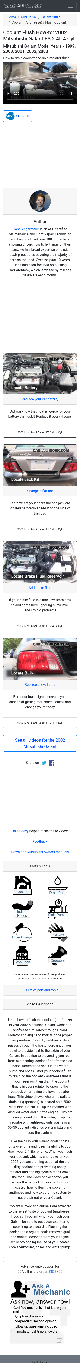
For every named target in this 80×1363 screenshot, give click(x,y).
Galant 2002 (50, 17)
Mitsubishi (29, 17)
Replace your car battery (40, 399)
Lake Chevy (20, 831)
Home (11, 17)
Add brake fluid (40, 588)
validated (17, 116)
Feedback (40, 841)
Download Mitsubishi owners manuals (40, 852)
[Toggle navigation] (71, 6)
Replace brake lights (40, 685)
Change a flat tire (40, 491)
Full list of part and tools (40, 990)
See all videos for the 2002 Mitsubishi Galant (40, 743)
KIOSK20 (56, 1272)
